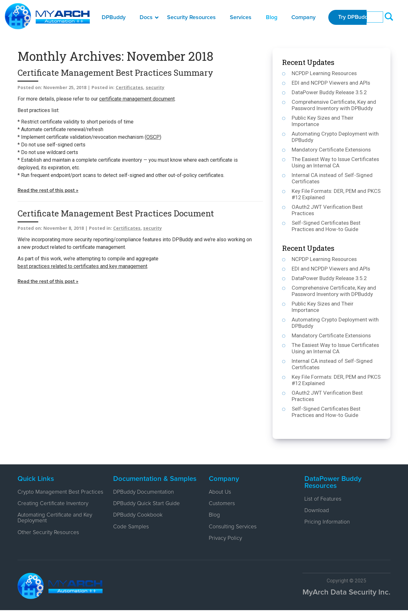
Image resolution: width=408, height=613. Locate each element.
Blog (271, 17)
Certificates (129, 87)
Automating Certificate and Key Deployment (56, 525)
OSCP (153, 137)
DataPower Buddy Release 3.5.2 (330, 92)
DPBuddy (114, 17)
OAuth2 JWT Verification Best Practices (327, 210)
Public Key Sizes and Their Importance (323, 121)
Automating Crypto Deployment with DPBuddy (335, 136)
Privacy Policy (226, 541)
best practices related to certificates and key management (82, 267)
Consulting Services (233, 529)
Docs (149, 17)
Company (303, 17)
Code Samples (131, 529)
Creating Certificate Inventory (54, 510)
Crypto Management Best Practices (49, 495)
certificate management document (137, 99)
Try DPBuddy (355, 17)
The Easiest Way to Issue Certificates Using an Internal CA (336, 162)
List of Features (323, 499)
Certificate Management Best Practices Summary (115, 72)
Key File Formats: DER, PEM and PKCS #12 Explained (336, 194)
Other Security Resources (49, 540)
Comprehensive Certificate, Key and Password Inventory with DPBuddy (334, 105)
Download (316, 511)
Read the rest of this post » (48, 190)
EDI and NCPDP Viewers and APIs (331, 83)
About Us (220, 492)
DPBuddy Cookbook (138, 516)
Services (240, 17)
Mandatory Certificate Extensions (331, 149)
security (155, 87)
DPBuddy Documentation (144, 492)
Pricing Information (327, 523)
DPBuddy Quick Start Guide (147, 504)
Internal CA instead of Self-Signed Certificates (332, 178)
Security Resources (191, 17)
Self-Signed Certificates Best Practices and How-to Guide (326, 226)
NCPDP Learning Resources (324, 73)
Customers (222, 504)
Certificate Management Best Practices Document (116, 213)
